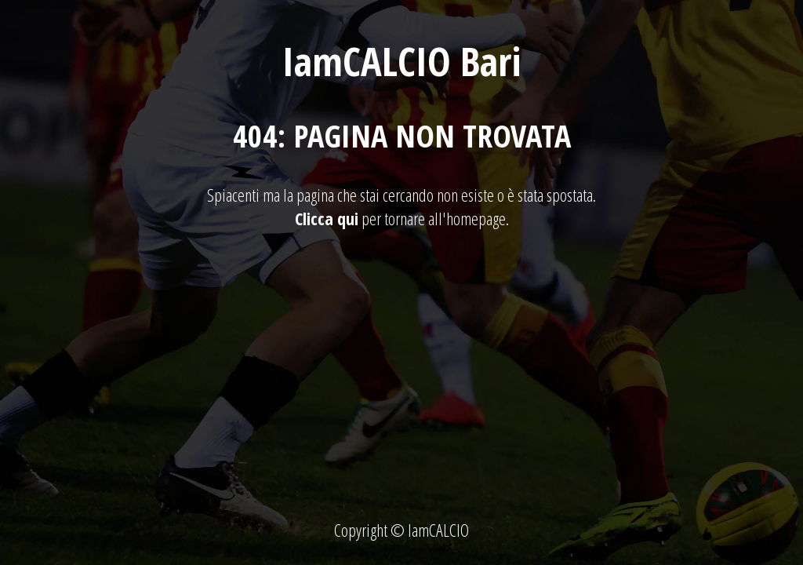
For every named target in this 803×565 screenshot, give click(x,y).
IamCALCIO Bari (401, 61)
